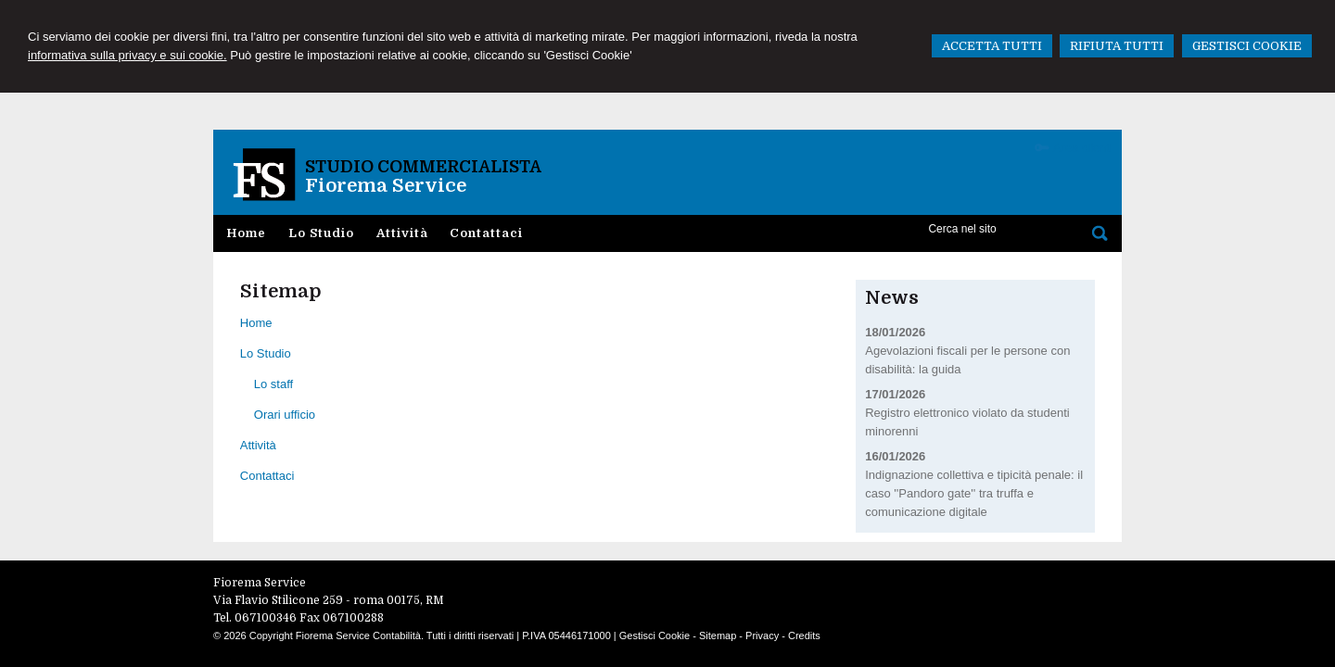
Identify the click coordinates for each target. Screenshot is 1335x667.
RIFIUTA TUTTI (1116, 46)
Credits (804, 635)
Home (256, 323)
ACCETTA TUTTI (992, 46)
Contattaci (267, 476)
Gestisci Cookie (654, 635)
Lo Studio (265, 353)
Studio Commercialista (423, 166)
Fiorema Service (385, 185)
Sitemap (717, 635)
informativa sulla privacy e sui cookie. (127, 55)
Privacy (762, 635)
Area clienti (1082, 148)
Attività (258, 445)
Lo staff (273, 384)
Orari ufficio (284, 415)
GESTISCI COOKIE (1247, 46)
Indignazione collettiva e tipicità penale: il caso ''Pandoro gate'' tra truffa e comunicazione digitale (974, 493)
